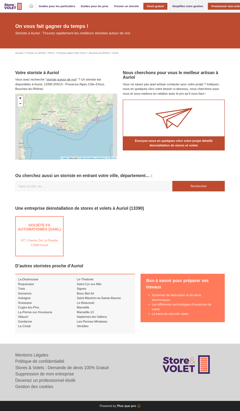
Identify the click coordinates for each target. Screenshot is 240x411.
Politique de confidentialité (39, 361)
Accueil (19, 53)
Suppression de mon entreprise (44, 374)
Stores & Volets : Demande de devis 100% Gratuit (62, 367)
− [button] (20, 104)
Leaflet (65, 158)
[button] (57, 6)
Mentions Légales (31, 355)
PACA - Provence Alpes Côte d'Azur (67, 53)
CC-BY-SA (111, 158)
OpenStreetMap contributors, (93, 158)
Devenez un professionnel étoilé (45, 380)
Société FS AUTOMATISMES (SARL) (39, 227)
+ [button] (20, 98)
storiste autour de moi (61, 79)
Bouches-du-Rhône (99, 53)
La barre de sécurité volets (170, 314)
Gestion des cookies (34, 386)
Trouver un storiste (36, 53)
